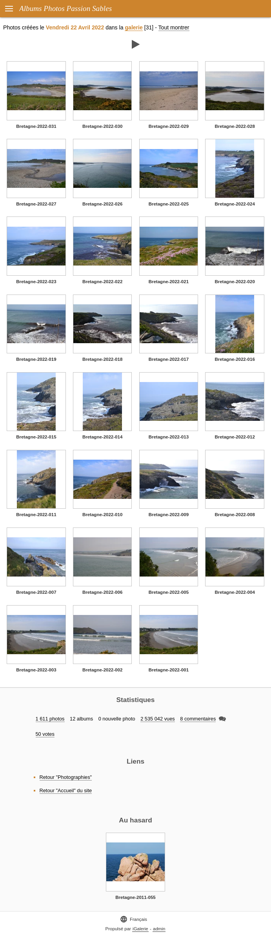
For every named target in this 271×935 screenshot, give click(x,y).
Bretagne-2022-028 (235, 126)
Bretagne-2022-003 (36, 670)
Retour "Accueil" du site (66, 790)
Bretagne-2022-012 (235, 437)
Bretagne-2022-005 (169, 592)
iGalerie (140, 928)
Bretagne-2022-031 (36, 126)
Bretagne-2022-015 (36, 437)
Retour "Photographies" (66, 777)
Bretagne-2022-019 (36, 359)
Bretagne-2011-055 (135, 897)
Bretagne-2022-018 (102, 359)
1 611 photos (50, 719)
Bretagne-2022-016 (235, 359)
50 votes (45, 734)
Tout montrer (173, 27)
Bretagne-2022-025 (169, 204)
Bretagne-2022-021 (169, 281)
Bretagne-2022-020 (235, 281)
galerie (133, 27)
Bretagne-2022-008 (235, 514)
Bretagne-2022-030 (102, 126)
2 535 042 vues (157, 719)
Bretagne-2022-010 (102, 514)
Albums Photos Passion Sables (65, 8)
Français (133, 919)
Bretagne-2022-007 (36, 592)
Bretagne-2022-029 (169, 126)
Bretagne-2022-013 (169, 437)
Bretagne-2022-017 (169, 359)
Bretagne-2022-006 (102, 592)
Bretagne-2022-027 (36, 204)
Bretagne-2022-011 (36, 514)
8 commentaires (198, 719)
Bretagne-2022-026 (102, 204)
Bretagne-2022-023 (36, 281)
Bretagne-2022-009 (169, 514)
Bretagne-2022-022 (102, 281)
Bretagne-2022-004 (235, 592)
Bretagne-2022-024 (235, 204)
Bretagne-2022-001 (169, 670)
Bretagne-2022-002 (102, 670)
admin (159, 928)
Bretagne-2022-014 (102, 437)
